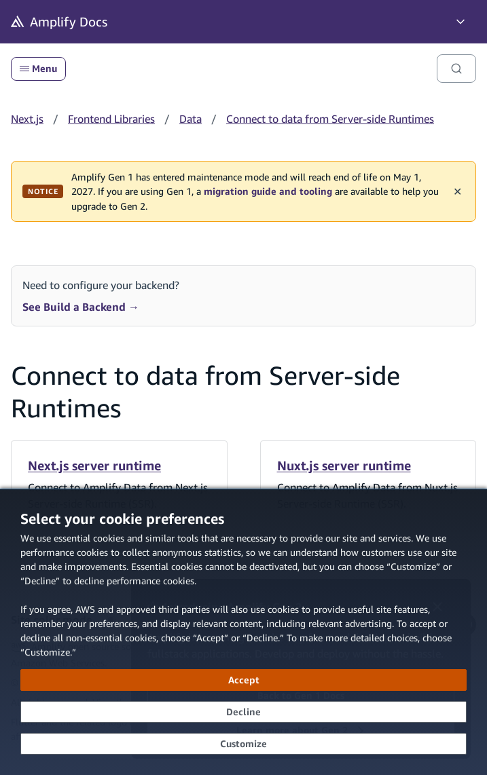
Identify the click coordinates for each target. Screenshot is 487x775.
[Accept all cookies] (243, 680)
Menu (38, 68)
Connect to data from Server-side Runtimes (330, 119)
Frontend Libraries (111, 119)
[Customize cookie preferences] (243, 744)
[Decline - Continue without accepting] (243, 712)
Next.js (27, 119)
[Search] (456, 68)
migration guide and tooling (268, 191)
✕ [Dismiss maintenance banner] (457, 191)
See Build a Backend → (80, 307)
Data (190, 119)
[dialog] (243, 632)
